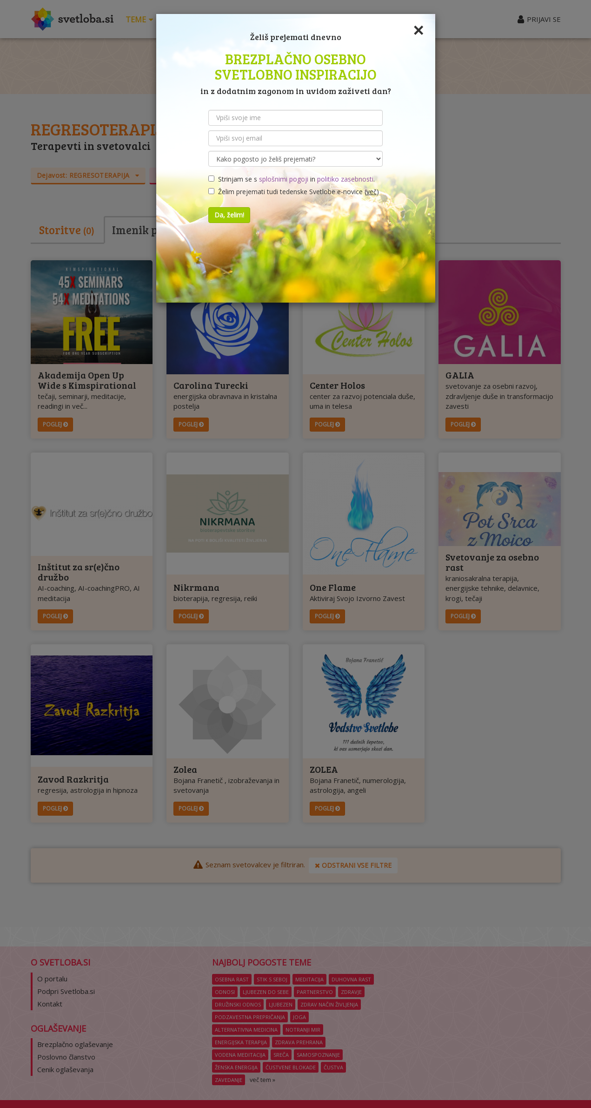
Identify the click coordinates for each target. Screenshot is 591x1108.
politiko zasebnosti (345, 179)
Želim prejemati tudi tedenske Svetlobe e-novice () (293, 191)
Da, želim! (229, 214)
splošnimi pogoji (283, 179)
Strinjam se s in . (291, 179)
